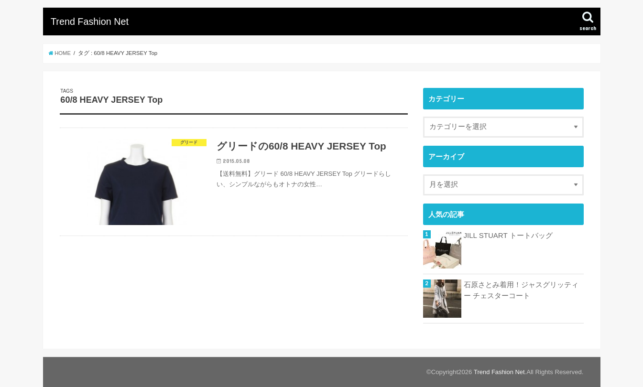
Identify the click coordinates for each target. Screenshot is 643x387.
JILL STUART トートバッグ (508, 235)
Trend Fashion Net (90, 21)
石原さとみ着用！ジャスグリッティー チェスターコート (521, 290)
